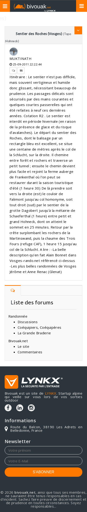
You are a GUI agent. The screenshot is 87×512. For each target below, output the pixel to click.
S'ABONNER (43, 472)
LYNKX (50, 393)
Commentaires (30, 352)
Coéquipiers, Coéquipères (39, 327)
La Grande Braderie (34, 333)
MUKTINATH (21, 58)
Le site (23, 346)
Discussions (28, 321)
